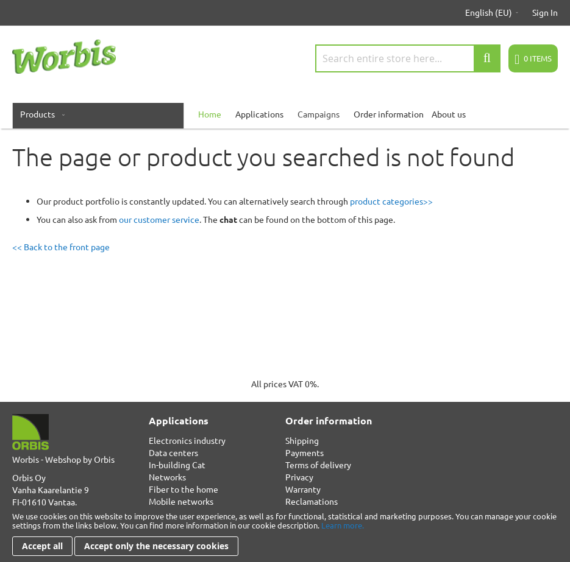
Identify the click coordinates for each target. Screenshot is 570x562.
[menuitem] (40, 113)
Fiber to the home (183, 488)
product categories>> (391, 200)
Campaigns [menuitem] (318, 113)
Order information (389, 113)
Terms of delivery (318, 464)
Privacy (299, 476)
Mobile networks (181, 501)
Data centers (173, 452)
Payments (304, 452)
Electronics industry (187, 440)
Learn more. (342, 525)
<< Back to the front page (61, 246)
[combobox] (407, 58)
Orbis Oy (29, 477)
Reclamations (311, 501)
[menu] (285, 113)
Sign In (545, 12)
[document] (285, 533)
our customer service (159, 219)
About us (449, 113)
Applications (259, 113)
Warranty (303, 488)
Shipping (302, 440)
